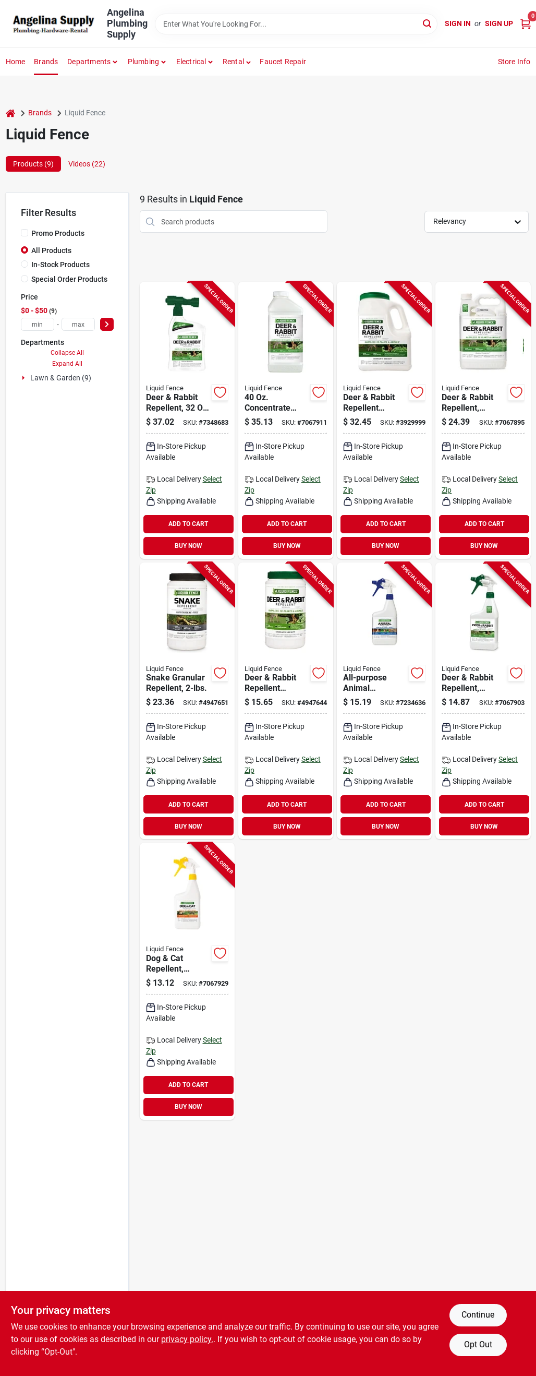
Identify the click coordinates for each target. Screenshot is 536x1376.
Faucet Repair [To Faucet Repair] (283, 61)
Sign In (458, 23)
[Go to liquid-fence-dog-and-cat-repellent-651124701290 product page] (187, 981)
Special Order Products (69, 279)
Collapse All (67, 352)
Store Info (514, 61)
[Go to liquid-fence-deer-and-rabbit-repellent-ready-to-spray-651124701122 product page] (482, 701)
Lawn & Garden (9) (60, 378)
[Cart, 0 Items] (525, 23)
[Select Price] (107, 324)
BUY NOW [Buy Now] (188, 545)
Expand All (67, 363)
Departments (89, 61)
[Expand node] (24, 378)
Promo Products (57, 233)
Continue (477, 1315)
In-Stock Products (60, 264)
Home (16, 61)
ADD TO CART (188, 524)
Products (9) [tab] (33, 164)
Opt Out (478, 1344)
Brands (46, 61)
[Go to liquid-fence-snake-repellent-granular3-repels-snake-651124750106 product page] (187, 701)
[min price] (37, 324)
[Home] (10, 112)
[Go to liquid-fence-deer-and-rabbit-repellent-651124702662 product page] (285, 701)
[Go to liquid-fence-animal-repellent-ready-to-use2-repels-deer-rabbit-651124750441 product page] (187, 420)
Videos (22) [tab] (86, 164)
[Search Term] (296, 24)
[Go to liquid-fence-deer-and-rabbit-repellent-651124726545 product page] (384, 420)
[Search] (427, 23)
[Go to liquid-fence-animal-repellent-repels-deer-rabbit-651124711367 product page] (285, 420)
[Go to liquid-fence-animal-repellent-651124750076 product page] (384, 701)
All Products (51, 250)
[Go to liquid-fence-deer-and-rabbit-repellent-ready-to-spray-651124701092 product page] (482, 420)
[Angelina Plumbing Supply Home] (53, 24)
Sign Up (499, 23)
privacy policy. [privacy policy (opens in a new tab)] (187, 1339)
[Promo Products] (24, 232)
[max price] (78, 324)
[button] (237, 61)
